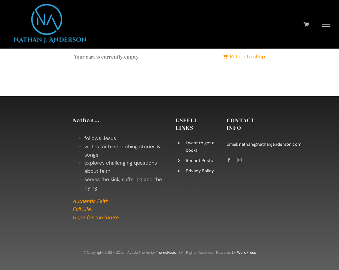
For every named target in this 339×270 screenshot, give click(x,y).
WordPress (246, 252)
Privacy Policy (200, 171)
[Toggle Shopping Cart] (306, 24)
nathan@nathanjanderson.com (270, 144)
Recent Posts (199, 160)
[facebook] (229, 160)
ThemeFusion (167, 252)
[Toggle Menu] (326, 24)
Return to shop (247, 56)
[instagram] (239, 160)
